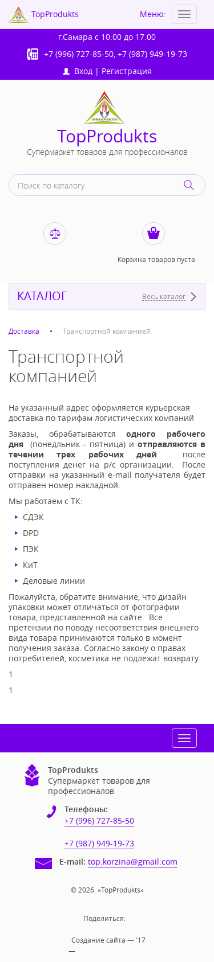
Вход (77, 71)
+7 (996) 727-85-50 (79, 53)
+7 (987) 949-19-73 (152, 53)
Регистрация (127, 71)
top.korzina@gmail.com (132, 861)
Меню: (153, 14)
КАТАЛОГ (42, 296)
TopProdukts (107, 136)
